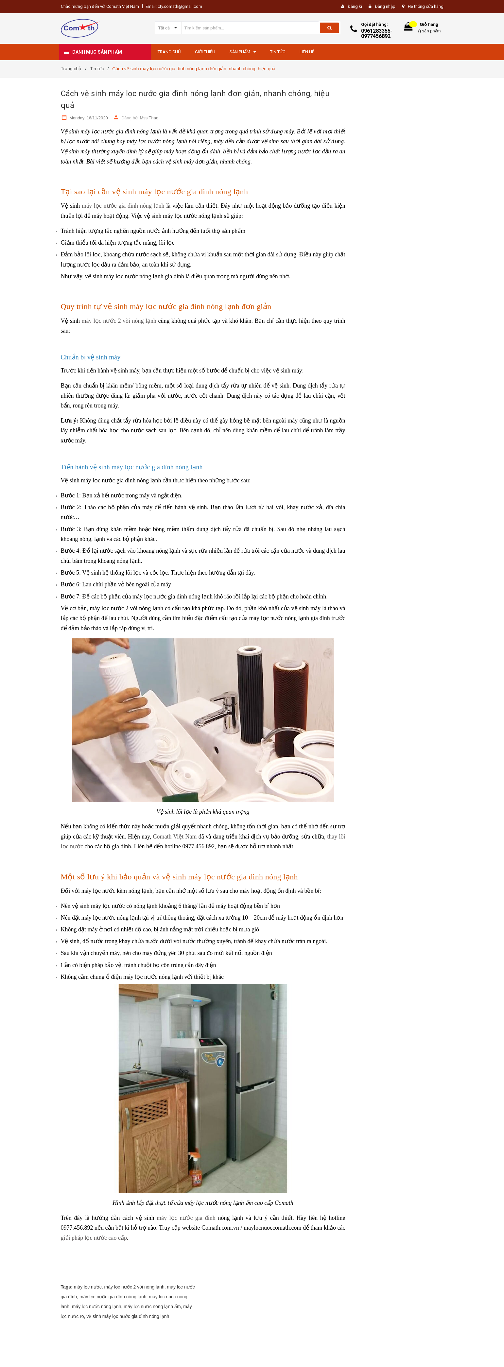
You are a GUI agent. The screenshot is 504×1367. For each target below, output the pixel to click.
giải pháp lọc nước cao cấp (94, 1238)
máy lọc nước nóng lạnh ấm (152, 1306)
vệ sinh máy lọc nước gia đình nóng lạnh (127, 1316)
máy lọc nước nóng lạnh (96, 1306)
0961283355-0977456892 (376, 33)
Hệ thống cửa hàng (425, 6)
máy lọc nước (88, 1286)
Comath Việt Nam (175, 836)
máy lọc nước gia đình (184, 1218)
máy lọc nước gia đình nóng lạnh (123, 205)
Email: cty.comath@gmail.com (174, 6)
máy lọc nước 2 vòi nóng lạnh (118, 321)
